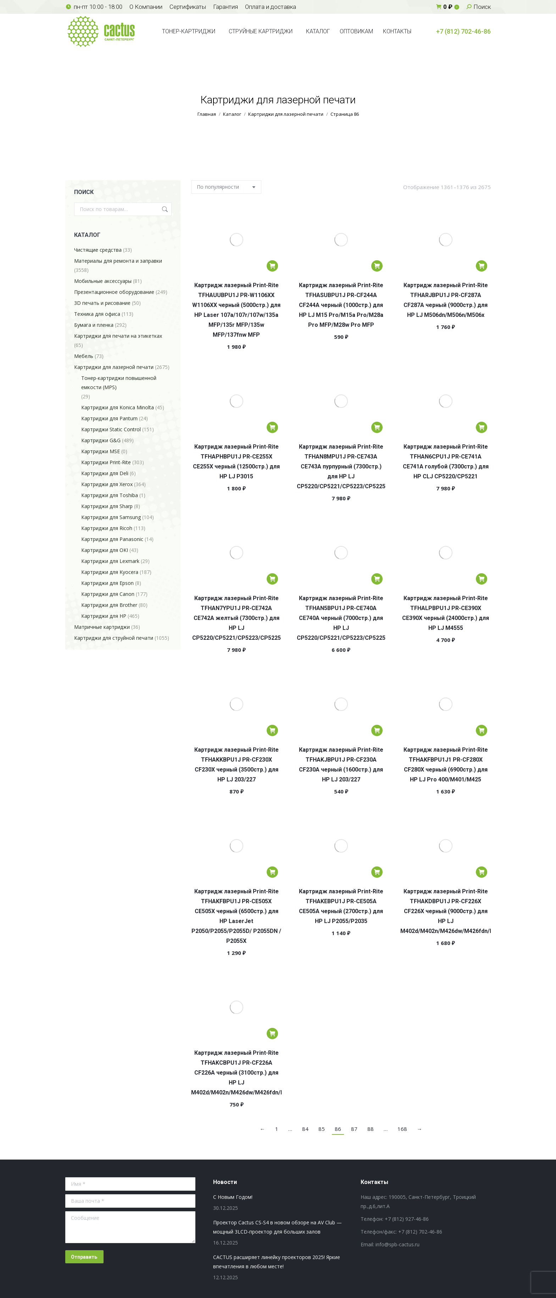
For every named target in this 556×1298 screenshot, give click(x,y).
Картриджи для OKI (104, 550)
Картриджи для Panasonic (112, 539)
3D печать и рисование (102, 303)
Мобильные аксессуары (103, 281)
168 (402, 1128)
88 (370, 1128)
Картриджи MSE (100, 451)
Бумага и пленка (93, 324)
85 (321, 1128)
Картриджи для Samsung (111, 517)
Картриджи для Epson (107, 583)
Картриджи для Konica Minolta (117, 407)
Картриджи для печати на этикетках (118, 335)
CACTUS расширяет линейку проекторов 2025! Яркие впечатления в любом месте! (276, 1262)
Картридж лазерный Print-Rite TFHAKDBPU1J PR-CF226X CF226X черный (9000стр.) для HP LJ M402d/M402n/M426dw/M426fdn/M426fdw (457, 911)
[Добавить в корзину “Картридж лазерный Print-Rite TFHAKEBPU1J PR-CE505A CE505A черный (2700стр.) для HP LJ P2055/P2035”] (377, 872)
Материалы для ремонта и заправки (118, 260)
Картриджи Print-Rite (106, 462)
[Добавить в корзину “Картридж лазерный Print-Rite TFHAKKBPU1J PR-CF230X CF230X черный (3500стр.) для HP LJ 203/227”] (272, 730)
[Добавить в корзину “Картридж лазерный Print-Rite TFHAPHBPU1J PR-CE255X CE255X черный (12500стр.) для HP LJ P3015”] (272, 427)
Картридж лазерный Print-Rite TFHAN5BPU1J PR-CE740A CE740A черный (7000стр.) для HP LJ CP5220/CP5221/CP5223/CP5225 (341, 618)
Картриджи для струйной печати (113, 637)
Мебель (83, 356)
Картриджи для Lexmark (110, 561)
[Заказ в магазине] (226, 187)
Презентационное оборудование (114, 292)
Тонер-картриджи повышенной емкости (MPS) (118, 383)
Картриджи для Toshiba (109, 495)
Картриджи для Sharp (107, 506)
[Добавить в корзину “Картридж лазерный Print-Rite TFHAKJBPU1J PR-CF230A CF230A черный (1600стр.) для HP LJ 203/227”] (377, 730)
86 (338, 1128)
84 (305, 1128)
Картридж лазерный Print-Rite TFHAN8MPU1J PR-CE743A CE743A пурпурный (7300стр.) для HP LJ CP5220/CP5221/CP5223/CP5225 (341, 466)
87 (354, 1128)
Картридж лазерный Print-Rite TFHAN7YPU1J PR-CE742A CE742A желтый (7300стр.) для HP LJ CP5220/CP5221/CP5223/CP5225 (236, 618)
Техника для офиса (97, 314)
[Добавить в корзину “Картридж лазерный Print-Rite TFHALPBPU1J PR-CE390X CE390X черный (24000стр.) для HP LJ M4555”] (481, 579)
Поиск (164, 209)
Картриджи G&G (101, 440)
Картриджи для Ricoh (106, 528)
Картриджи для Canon (107, 594)
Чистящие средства (98, 249)
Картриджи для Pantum (109, 418)
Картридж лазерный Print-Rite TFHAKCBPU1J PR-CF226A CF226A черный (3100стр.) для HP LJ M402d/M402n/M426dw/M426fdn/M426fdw (248, 1072)
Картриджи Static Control (111, 429)
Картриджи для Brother (109, 605)
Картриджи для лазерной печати (114, 367)
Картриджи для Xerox (107, 484)
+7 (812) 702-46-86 (463, 31)
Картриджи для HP (103, 616)
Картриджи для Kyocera (109, 572)
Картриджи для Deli (104, 473)
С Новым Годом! (232, 1197)
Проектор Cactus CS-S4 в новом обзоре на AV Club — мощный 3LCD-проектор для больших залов (277, 1227)
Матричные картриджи (102, 627)
